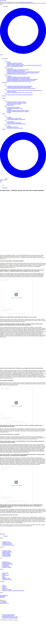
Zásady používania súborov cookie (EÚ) (10, 616)
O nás (3, 585)
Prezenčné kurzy (5, 565)
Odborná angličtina (6, 552)
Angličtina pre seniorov (6, 543)
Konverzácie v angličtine (7, 551)
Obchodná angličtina (6, 553)
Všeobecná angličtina (6, 550)
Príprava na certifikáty (6, 555)
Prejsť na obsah (3, 0)
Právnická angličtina (6, 556)
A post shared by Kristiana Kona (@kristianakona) (16, 313)
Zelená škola (4, 588)
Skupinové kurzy (5, 561)
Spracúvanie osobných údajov (8, 615)
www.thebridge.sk (3, 602)
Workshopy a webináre (6, 567)
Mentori (4, 587)
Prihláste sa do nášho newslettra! (27, 2)
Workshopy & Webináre (7, 579)
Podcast (3, 577)
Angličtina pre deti (6, 541)
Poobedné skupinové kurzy (7, 564)
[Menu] (0, 183)
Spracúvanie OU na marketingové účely (10, 617)
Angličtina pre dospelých (7, 542)
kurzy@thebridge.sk (4, 595)
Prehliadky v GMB (6, 578)
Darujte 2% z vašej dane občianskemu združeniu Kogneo (13, 590)
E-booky (4, 574)
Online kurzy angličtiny (7, 562)
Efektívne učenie (5, 575)
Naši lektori (4, 586)
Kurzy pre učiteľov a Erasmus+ (8, 544)
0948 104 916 (2, 596)
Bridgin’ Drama (5, 572)
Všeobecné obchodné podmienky (8, 614)
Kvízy (3, 576)
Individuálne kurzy (6, 566)
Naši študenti (4, 187)
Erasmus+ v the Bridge (6, 589)
